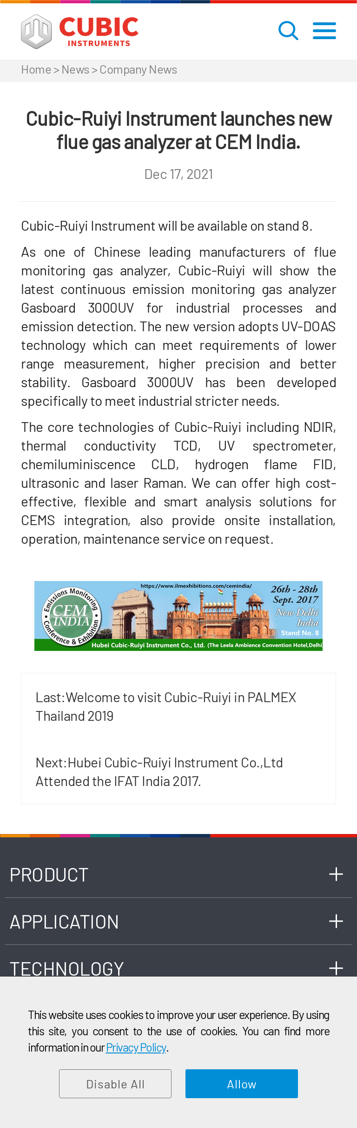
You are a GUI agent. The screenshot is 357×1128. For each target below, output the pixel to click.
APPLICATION (64, 920)
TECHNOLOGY (66, 968)
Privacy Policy (136, 1047)
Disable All (115, 1083)
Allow (242, 1083)
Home (36, 69)
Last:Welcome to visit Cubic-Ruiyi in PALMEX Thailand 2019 (166, 706)
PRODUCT (49, 873)
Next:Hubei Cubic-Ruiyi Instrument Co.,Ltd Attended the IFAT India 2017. (159, 771)
